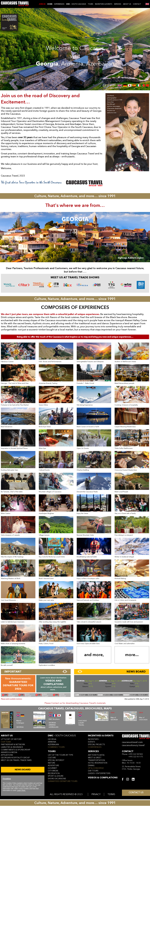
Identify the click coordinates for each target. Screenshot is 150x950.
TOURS (90, 4)
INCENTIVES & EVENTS (103, 4)
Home (49, 4)
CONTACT (137, 4)
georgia (52, 739)
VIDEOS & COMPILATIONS (103, 777)
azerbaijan (53, 744)
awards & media (9, 752)
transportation (96, 760)
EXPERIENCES (59, 4)
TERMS (111, 794)
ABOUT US (127, 4)
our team (6, 742)
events (91, 742)
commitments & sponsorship (15, 750)
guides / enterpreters (99, 773)
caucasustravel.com (132, 742)
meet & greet (94, 757)
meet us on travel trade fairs (16, 760)
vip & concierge (96, 768)
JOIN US (42, 4)
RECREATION (54, 773)
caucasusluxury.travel (133, 745)
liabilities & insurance (12, 747)
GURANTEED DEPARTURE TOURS (62, 781)
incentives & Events (100, 735)
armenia (52, 742)
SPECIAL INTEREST (56, 760)
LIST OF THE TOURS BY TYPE (60, 755)
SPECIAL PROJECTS (96, 744)
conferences (94, 747)
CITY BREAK (53, 771)
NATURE (51, 763)
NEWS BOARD (23, 769)
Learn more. (21, 790)
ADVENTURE (53, 765)
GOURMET (52, 768)
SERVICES (117, 4)
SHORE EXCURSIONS (57, 778)
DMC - (62, 735)
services (93, 751)
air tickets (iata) (96, 755)
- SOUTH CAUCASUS (76, 4)
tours (52, 751)
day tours (93, 771)
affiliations (7, 755)
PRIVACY (96, 794)
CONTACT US (136, 793)
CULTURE (52, 757)
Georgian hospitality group (15, 757)
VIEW (18, 713)
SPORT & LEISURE (55, 776)
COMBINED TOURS (56, 747)
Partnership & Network (13, 744)
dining (91, 765)
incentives (93, 739)
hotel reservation (97, 763)
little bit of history (11, 739)
